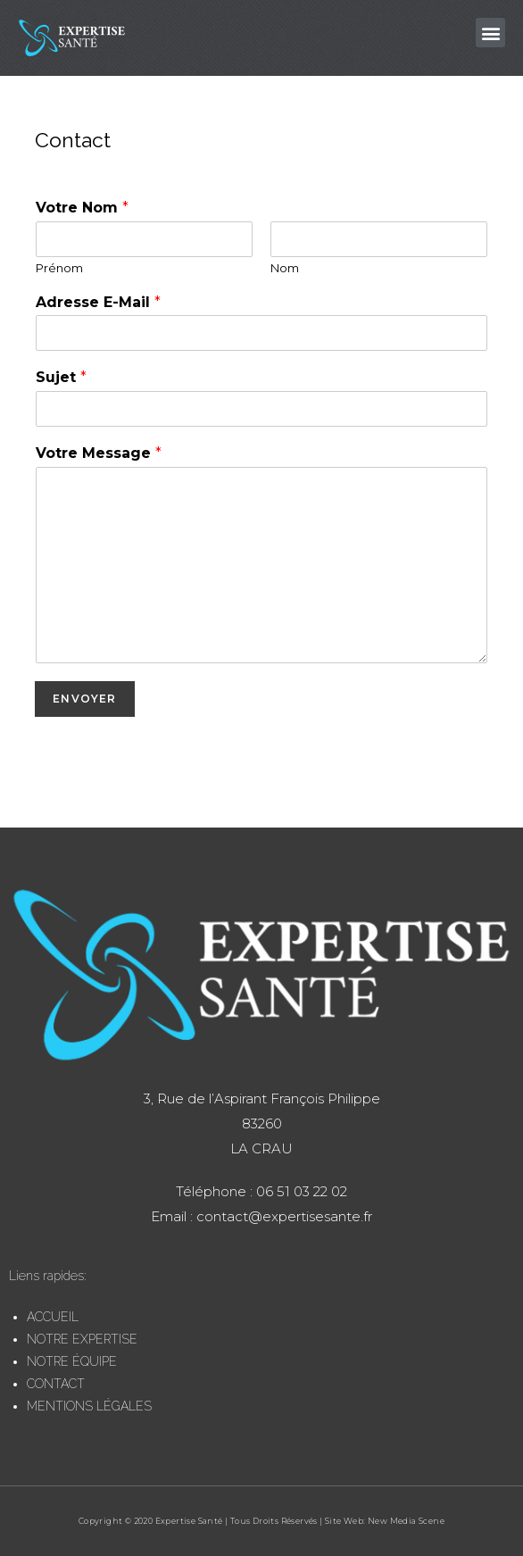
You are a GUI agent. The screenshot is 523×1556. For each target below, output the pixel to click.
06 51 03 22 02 (300, 1191)
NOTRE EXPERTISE (82, 1339)
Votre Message (99, 453)
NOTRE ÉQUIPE (72, 1361)
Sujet (61, 377)
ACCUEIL (53, 1317)
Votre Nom (82, 207)
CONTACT (56, 1384)
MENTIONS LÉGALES (89, 1406)
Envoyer (84, 698)
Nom (284, 268)
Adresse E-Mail (98, 302)
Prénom (59, 268)
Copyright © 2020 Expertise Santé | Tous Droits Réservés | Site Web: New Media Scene (261, 1521)
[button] (490, 32)
